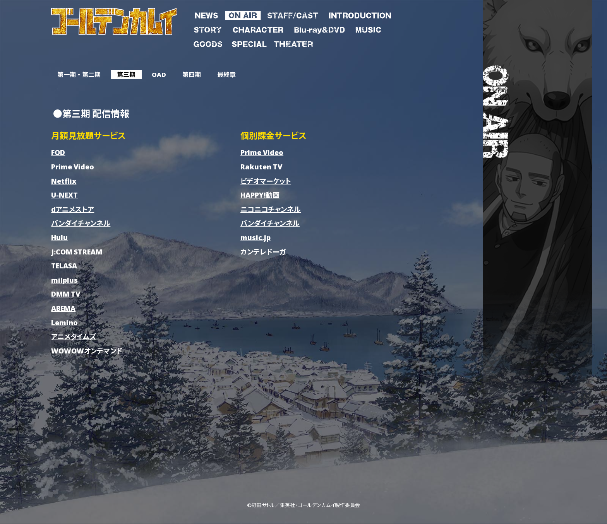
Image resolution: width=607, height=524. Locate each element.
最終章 (226, 74)
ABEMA (63, 308)
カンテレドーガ (263, 251)
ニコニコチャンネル (270, 209)
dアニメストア (72, 209)
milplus (64, 280)
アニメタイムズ (73, 336)
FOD (58, 152)
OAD (159, 74)
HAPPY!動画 (259, 194)
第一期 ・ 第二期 (79, 74)
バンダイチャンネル (80, 223)
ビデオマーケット (265, 181)
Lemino (64, 322)
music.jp (255, 237)
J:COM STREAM (76, 251)
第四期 (191, 74)
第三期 (126, 74)
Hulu (59, 237)
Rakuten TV (261, 166)
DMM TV (65, 293)
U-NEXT (64, 194)
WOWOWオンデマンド (86, 350)
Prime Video (72, 166)
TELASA (64, 265)
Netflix (63, 181)
